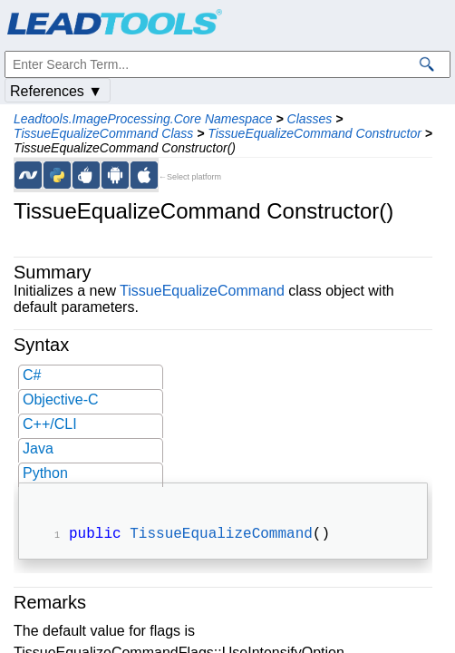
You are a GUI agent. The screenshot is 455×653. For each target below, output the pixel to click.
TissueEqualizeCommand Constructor (314, 133)
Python (45, 473)
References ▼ (56, 91)
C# (32, 375)
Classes (310, 119)
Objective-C (61, 399)
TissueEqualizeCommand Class (103, 133)
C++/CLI (50, 424)
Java (38, 448)
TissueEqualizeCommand (202, 290)
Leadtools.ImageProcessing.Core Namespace (143, 119)
